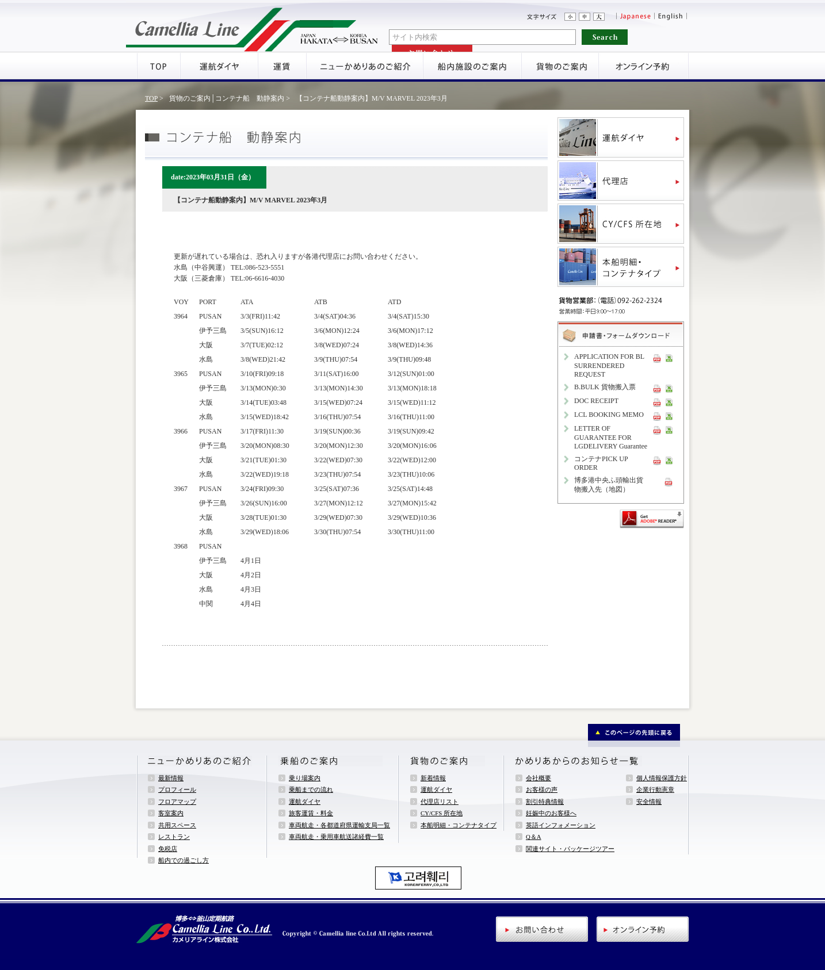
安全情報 (649, 801)
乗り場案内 (304, 778)
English (671, 17)
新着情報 (433, 778)
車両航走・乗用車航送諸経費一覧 (336, 836)
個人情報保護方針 (661, 778)
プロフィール (177, 789)
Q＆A (533, 836)
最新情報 (171, 778)
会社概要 (538, 778)
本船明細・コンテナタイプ (458, 825)
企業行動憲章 (655, 789)
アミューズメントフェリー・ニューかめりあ (252, 26)
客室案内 (171, 813)
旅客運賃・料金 (311, 813)
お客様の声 (541, 789)
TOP (151, 98)
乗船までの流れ (311, 789)
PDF (657, 357)
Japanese (635, 17)
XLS (668, 357)
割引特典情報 (545, 801)
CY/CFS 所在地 (442, 813)
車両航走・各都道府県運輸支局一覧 (339, 825)
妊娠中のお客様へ (551, 813)
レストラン (174, 836)
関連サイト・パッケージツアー (570, 848)
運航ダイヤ (304, 801)
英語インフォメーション (560, 825)
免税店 (167, 848)
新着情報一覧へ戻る (211, 664)
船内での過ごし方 (183, 860)
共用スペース (177, 825)
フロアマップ (177, 801)
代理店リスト (440, 801)
